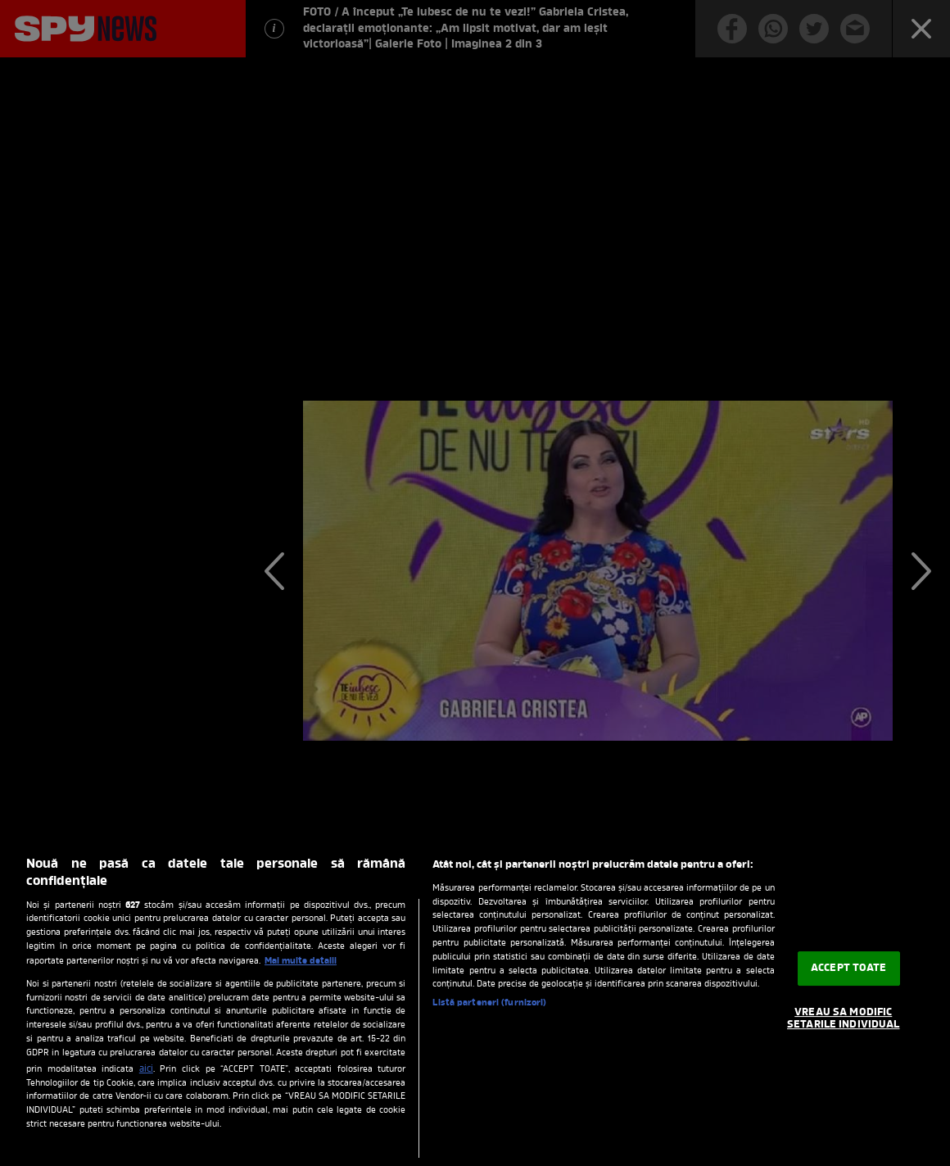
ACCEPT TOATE (849, 968)
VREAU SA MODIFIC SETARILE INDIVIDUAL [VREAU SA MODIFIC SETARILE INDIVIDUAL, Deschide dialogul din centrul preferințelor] (843, 1019)
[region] (475, 1003)
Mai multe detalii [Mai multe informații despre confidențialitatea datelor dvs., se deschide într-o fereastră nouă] (301, 961)
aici (146, 1069)
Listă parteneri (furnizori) (489, 1003)
